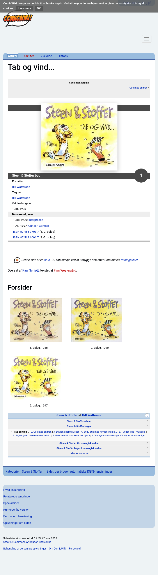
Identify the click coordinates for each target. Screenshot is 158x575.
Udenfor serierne (79, 453)
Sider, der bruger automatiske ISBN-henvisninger (79, 471)
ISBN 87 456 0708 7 (26, 231)
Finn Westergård (65, 270)
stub (47, 260)
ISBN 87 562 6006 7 (26, 237)
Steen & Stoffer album (79, 421)
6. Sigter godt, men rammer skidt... (32, 435)
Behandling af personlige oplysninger (24, 548)
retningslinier (129, 260)
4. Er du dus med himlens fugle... (99, 431)
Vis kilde (46, 56)
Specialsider (11, 503)
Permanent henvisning (17, 516)
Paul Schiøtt (30, 270)
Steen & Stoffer (67, 415)
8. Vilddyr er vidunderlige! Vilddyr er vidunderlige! (118, 435)
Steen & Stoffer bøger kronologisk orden (79, 448)
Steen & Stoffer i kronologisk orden (78, 443)
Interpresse (35, 219)
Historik (63, 56)
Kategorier (12, 471)
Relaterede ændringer (17, 496)
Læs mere (24, 8)
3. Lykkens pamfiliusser (66, 431)
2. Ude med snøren (41, 431)
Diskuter (28, 56)
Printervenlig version (16, 509)
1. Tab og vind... (20, 431)
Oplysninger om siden (17, 522)
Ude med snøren (138, 87)
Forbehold (75, 548)
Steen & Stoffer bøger (79, 426)
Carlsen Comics (38, 225)
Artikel (12, 56)
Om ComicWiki (57, 548)
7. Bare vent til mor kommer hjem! (71, 435)
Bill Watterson (21, 187)
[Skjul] (147, 415)
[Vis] (147, 421)
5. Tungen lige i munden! (132, 431)
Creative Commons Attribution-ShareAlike (27, 542)
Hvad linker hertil (14, 490)
